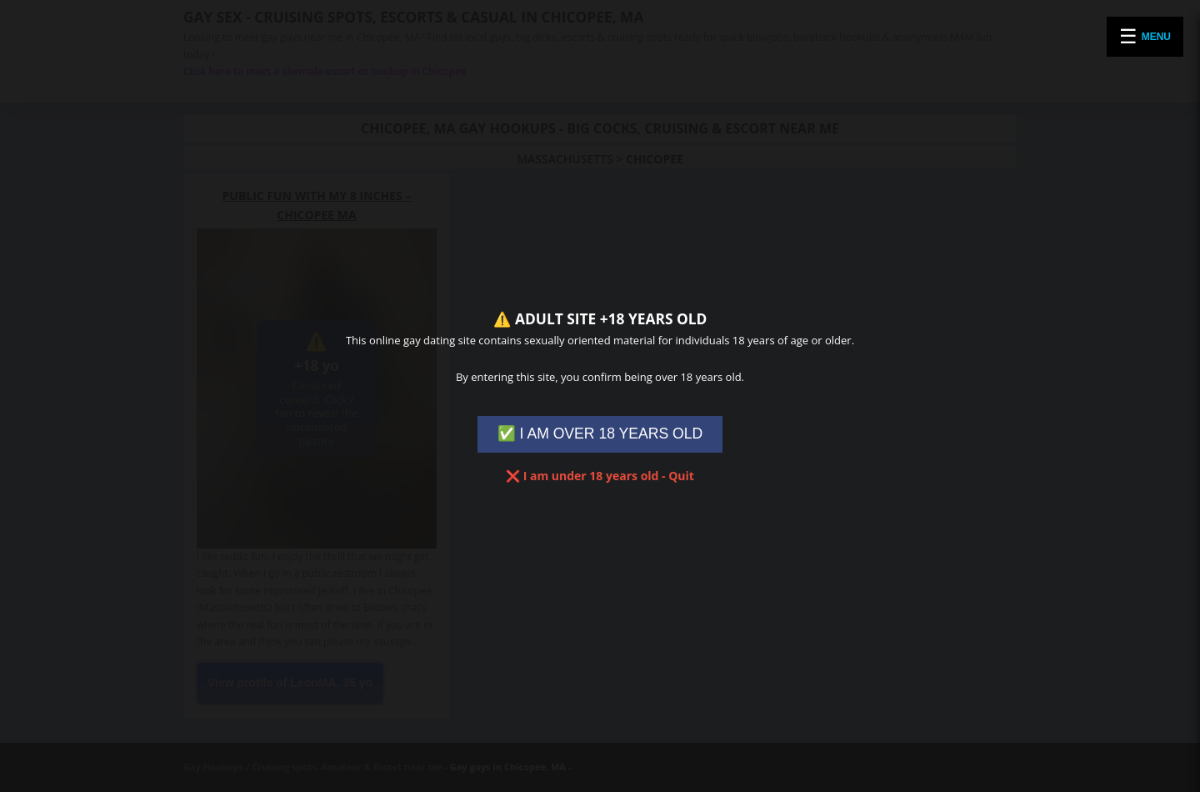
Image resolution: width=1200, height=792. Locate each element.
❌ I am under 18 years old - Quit (600, 476)
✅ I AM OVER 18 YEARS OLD (600, 433)
